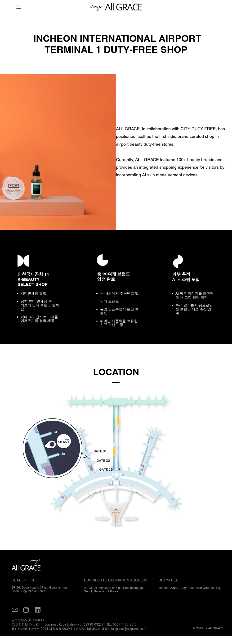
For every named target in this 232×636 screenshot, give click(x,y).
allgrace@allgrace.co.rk (129, 629)
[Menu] (18, 7)
